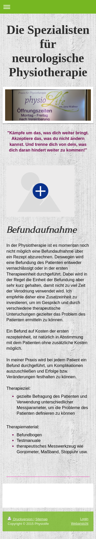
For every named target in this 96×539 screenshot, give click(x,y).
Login (84, 519)
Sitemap (41, 519)
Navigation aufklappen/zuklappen (48, 6)
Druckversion (21, 519)
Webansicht (79, 523)
